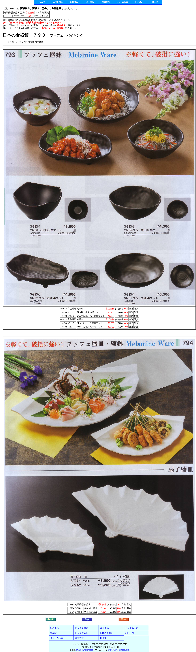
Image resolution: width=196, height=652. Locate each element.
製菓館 (53, 633)
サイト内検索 (122, 2)
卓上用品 (90, 2)
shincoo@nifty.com (84, 650)
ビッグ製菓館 (81, 633)
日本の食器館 (106, 633)
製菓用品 (106, 2)
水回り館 (129, 633)
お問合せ (154, 2)
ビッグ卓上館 (131, 628)
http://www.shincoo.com (118, 650)
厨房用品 (74, 2)
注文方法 (138, 2)
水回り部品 (58, 2)
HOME (42, 2)
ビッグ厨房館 (81, 628)
